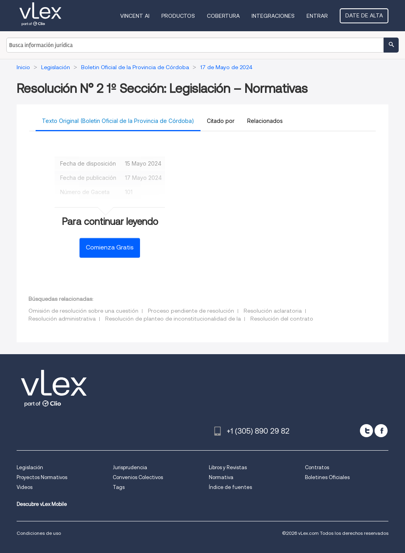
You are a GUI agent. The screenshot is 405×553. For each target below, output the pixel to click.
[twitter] (366, 430)
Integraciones (273, 16)
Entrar (317, 16)
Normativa (221, 477)
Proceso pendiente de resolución (191, 311)
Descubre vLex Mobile (42, 504)
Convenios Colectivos (138, 477)
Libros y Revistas (228, 467)
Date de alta (364, 15)
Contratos (317, 467)
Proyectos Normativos (42, 477)
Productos (178, 16)
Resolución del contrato (281, 318)
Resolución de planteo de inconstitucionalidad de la (173, 318)
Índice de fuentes (230, 487)
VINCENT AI (135, 16)
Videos (24, 487)
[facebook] (381, 430)
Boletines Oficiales (327, 477)
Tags (119, 487)
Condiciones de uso (39, 533)
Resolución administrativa (62, 318)
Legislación (30, 467)
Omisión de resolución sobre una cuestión (83, 311)
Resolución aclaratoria (273, 311)
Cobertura (223, 16)
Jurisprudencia (130, 467)
